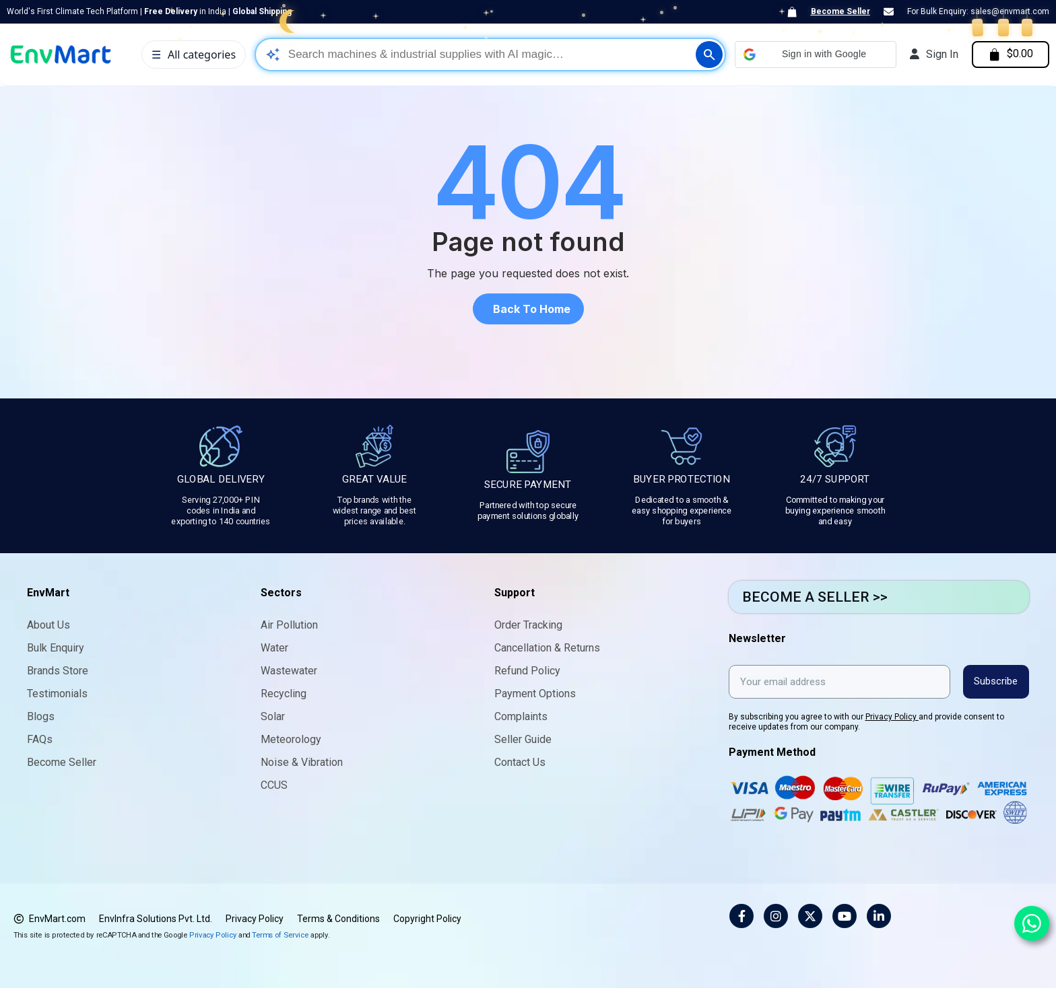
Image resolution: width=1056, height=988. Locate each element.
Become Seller (840, 11)
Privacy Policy (892, 716)
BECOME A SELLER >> (815, 597)
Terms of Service (280, 933)
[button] (813, 54)
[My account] (931, 54)
